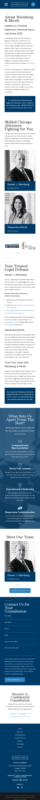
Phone (7, 628)
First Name (8, 616)
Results (20, 741)
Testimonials (20, 744)
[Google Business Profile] (18, 787)
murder (29, 320)
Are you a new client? (11, 641)
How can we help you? (12, 648)
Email (6, 635)
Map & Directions (20, 771)
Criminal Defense (20, 735)
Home (20, 729)
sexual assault (9, 322)
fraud (16, 322)
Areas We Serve (20, 738)
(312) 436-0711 (20, 780)
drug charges (9, 325)
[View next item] (27, 253)
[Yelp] (22, 787)
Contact (20, 747)
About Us (20, 732)
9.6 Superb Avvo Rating (15, 313)
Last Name (8, 622)
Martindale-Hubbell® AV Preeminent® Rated (20, 310)
